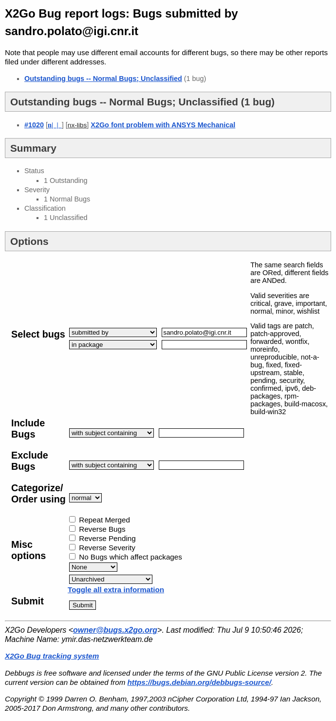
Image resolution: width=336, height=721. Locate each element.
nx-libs (77, 125)
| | (55, 125)
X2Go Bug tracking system (52, 656)
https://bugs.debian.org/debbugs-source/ (199, 682)
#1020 (34, 125)
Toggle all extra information (116, 589)
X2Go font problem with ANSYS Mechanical (163, 125)
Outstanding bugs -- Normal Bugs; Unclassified (103, 78)
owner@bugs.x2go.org (115, 630)
